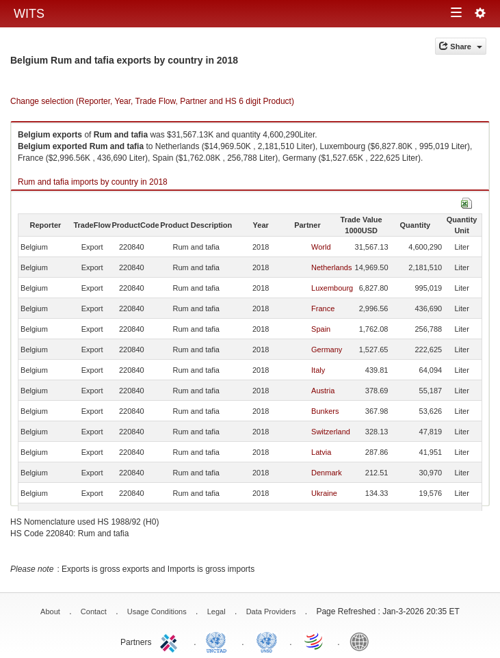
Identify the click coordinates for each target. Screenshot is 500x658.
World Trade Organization (314, 641)
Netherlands (331, 267)
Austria (322, 390)
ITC (171, 641)
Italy (318, 370)
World (321, 247)
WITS (29, 14)
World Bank (362, 641)
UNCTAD (219, 641)
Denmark (326, 473)
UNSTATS (266, 641)
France (322, 308)
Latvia (321, 452)
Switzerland (330, 431)
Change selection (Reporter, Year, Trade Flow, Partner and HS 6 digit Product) (152, 101)
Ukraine (324, 493)
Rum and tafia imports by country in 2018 (93, 182)
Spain (320, 329)
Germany (326, 349)
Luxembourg (332, 288)
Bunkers (325, 411)
